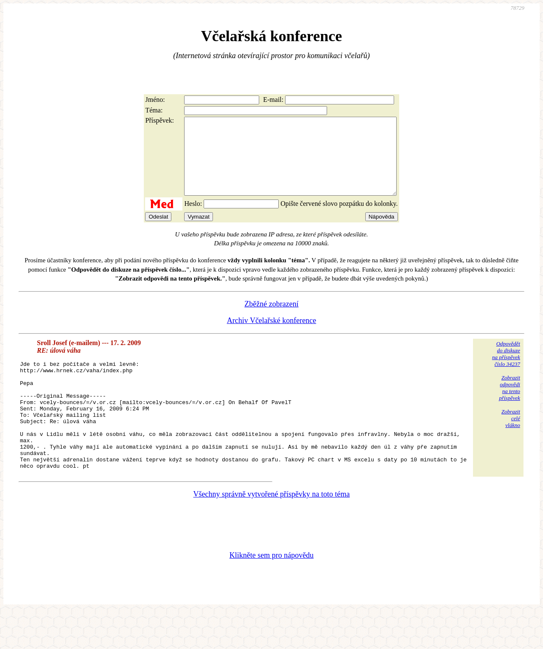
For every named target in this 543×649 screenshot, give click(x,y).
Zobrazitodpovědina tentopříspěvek (509, 403)
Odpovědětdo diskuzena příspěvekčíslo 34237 (506, 369)
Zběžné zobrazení (271, 319)
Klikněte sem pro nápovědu (271, 592)
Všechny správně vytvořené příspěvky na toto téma (271, 531)
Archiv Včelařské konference (271, 336)
